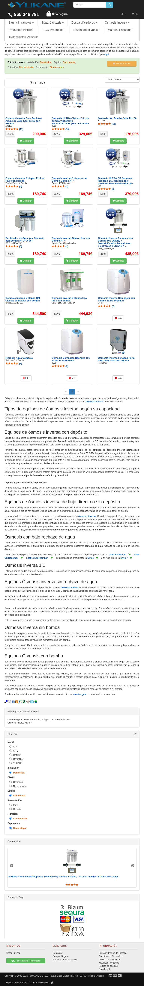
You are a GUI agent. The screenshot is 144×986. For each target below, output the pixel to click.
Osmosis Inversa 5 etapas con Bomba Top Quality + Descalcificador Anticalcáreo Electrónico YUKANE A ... (115, 242)
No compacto (17, 786)
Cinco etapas (18, 828)
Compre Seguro (61, 956)
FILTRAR (37, 82)
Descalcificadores (84, 22)
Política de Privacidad (109, 959)
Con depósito (18, 818)
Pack (13, 805)
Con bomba (17, 795)
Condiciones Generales (110, 956)
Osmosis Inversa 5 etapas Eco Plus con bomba (69, 299)
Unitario (15, 809)
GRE (13, 750)
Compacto (16, 782)
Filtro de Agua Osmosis (19, 358)
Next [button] (133, 866)
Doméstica (17, 772)
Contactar (57, 953)
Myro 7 (124, 558)
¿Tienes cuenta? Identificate (25, 961)
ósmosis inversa (94, 401)
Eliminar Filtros (122, 63)
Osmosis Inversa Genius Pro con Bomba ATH (71, 239)
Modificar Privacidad (109, 962)
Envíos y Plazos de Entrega (112, 953)
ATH (13, 746)
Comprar (26, 141)
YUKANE (15, 763)
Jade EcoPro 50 (117, 554)
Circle (90, 558)
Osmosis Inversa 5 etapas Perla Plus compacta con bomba (116, 359)
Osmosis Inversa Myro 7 (20, 722)
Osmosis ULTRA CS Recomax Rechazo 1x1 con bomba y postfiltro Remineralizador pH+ (116, 181)
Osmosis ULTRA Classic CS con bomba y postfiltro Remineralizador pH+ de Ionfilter (70, 121)
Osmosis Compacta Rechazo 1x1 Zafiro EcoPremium (71, 359)
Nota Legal (104, 969)
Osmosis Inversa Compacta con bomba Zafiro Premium (116, 299)
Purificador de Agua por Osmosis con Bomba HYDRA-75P (24, 239)
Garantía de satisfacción (65, 959)
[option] (72, 868)
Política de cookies (108, 966)
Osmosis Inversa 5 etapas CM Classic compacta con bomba (22, 299)
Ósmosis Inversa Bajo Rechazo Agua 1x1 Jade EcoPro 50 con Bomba (23, 121)
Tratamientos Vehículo (23, 37)
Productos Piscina (22, 30)
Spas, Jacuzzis (52, 22)
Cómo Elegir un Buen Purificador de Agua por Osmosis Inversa (39, 719)
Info (118, 318)
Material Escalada (121, 30)
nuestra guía (79, 694)
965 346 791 (23, 14)
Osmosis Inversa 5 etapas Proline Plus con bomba (24, 179)
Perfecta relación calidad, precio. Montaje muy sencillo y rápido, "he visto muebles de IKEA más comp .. (64, 876)
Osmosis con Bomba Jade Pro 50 (117, 118)
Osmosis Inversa (117, 22)
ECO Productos (54, 30)
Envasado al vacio (86, 30)
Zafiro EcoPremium (38, 558)
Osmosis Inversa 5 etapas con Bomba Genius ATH (69, 179)
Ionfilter (14, 754)
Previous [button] (12, 866)
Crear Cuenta (13, 953)
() (14, 129)
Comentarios (14, 841)
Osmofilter (16, 759)
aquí (106, 54)
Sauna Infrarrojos (21, 22)
